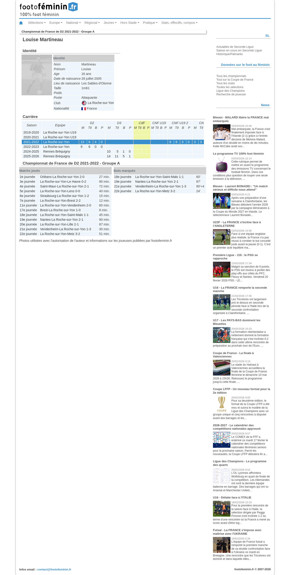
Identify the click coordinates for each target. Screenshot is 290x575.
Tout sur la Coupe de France (234, 79)
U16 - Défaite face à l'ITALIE (232, 497)
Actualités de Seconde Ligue (235, 46)
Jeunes (109, 22)
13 (82, 142)
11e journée (28, 205)
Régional (91, 22)
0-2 (84, 181)
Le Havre (73, 181)
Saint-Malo (75, 215)
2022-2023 (31, 147)
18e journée (28, 215)
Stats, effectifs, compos (178, 22)
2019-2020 (31, 132)
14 (109, 156)
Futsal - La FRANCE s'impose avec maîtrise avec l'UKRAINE (237, 531)
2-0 (82, 177)
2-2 (78, 200)
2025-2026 (31, 156)
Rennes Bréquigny (56, 151)
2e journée (27, 177)
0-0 (77, 191)
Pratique (149, 22)
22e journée (28, 234)
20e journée (28, 224)
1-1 (86, 215)
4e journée (27, 186)
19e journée (28, 219)
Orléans (45, 177)
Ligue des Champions (230, 90)
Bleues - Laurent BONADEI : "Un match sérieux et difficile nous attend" (240, 188)
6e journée (27, 196)
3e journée (27, 181)
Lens (70, 191)
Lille (70, 224)
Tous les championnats (231, 76)
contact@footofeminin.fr (54, 569)
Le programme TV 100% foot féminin (238, 153)
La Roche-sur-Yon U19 (59, 132)
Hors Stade (128, 22)
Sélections (35, 22)
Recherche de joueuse (231, 94)
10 (109, 151)
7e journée (27, 200)
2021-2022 (31, 142)
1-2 (86, 196)
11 (116, 156)
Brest (71, 200)
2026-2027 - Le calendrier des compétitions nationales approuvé (237, 427)
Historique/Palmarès (229, 54)
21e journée (28, 229)
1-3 (88, 229)
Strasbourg (48, 196)
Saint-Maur (48, 186)
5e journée (27, 191)
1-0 (78, 210)
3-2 (77, 234)
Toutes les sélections (230, 87)
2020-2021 (31, 137)
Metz (70, 234)
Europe (54, 22)
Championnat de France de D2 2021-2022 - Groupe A (58, 31)
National (72, 22)
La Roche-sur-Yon (98, 103)
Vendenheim (76, 205)
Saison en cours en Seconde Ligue (239, 50)
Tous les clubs (225, 83)
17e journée (28, 210)
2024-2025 (31, 151)
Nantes (45, 219)
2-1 (86, 186)
